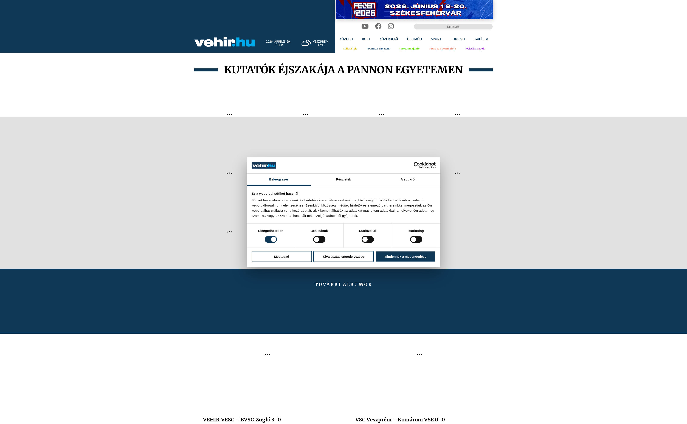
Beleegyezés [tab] (279, 179)
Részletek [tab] (343, 179)
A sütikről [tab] (408, 179)
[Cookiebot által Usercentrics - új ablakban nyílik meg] (417, 165)
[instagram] (391, 26)
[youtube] (365, 26)
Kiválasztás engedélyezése (343, 256)
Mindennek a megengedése (405, 256)
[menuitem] (346, 39)
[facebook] (378, 26)
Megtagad (281, 256)
